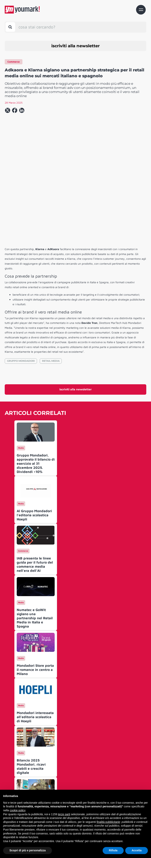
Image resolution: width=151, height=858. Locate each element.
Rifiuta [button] (113, 850)
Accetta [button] (137, 850)
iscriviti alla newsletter (75, 45)
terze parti (64, 814)
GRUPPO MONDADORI (21, 305)
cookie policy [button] (17, 810)
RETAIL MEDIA (51, 305)
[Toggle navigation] (141, 10)
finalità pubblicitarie (108, 821)
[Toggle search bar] (10, 27)
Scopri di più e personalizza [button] (27, 850)
